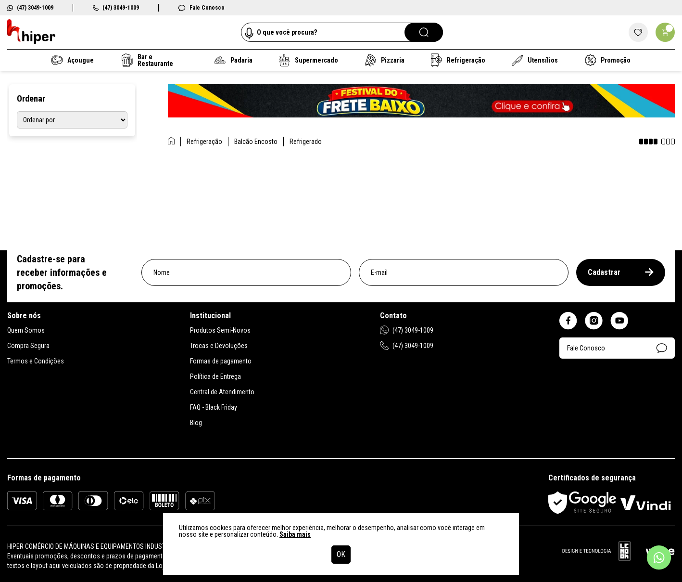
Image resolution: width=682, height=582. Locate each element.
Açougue (72, 60)
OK (341, 554)
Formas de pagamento (221, 361)
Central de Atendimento (222, 392)
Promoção (608, 60)
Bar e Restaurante (147, 60)
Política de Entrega (215, 376)
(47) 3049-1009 (30, 7)
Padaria (233, 60)
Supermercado (308, 60)
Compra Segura (28, 345)
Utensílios (535, 60)
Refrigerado (306, 141)
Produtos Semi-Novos (220, 330)
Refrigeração (458, 60)
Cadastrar (621, 272)
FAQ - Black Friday (213, 407)
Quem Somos (26, 330)
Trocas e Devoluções (219, 345)
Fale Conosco (201, 7)
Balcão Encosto (256, 141)
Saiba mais (295, 534)
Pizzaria (384, 60)
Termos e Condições (35, 361)
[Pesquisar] (423, 32)
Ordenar (31, 98)
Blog (196, 423)
